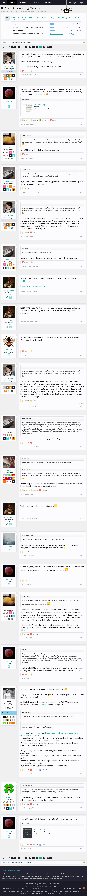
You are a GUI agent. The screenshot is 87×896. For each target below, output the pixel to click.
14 (37, 47)
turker (8, 147)
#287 (81, 291)
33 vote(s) (70, 27)
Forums (12, 2)
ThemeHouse (56, 886)
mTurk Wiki (34, 2)
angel (9, 470)
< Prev (14, 47)
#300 (81, 849)
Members (22, 2)
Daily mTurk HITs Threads (18, 11)
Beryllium (67, 888)
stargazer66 (9, 291)
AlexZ (37, 11)
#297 (81, 678)
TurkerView (47, 2)
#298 (81, 774)
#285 (81, 236)
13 (33, 47)
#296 (81, 638)
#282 (81, 124)
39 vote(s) (70, 30)
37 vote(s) (70, 24)
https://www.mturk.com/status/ (33, 286)
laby (22, 774)
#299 (81, 808)
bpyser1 (9, 101)
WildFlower (8, 66)
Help (74, 888)
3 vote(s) (70, 34)
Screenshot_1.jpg (39, 105)
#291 (81, 447)
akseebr (9, 350)
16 (44, 47)
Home (4, 2)
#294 (81, 556)
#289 (81, 355)
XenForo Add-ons (8, 888)
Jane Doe (8, 797)
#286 (81, 266)
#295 (81, 584)
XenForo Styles (21, 888)
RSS (84, 888)
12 (30, 47)
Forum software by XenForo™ (43, 884)
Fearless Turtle (9, 181)
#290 (81, 407)
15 (40, 47)
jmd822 (9, 547)
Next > (49, 47)
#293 (81, 518)
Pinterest (43, 704)
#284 (81, 192)
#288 (81, 321)
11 (26, 47)
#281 (81, 75)
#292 (81, 494)
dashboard (24, 281)
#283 (81, 158)
